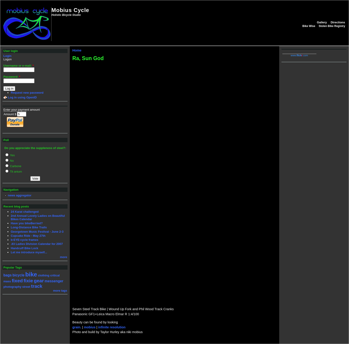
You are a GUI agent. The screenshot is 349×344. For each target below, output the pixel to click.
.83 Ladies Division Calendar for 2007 (37, 244)
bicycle (18, 275)
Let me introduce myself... (29, 252)
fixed (17, 280)
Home (76, 50)
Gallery (322, 22)
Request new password (27, 92)
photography (12, 286)
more (63, 257)
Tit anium (13, 171)
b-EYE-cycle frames (24, 240)
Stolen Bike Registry (332, 26)
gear (39, 280)
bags (7, 275)
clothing (43, 275)
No (9, 160)
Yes (10, 155)
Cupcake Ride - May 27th (28, 235)
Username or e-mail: (18, 65)
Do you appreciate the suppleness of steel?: (35, 148)
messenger (54, 281)
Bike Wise (308, 26)
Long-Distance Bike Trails (29, 227)
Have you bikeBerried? (27, 223)
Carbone (13, 166)
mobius (89, 327)
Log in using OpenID (22, 97)
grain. (76, 327)
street (26, 286)
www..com (299, 55)
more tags (60, 290)
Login (7, 56)
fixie (28, 280)
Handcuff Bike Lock (24, 248)
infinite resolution (112, 327)
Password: (11, 76)
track (36, 286)
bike (31, 274)
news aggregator (20, 195)
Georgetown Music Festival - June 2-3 (37, 231)
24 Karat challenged (25, 211)
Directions (338, 22)
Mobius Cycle (70, 10)
